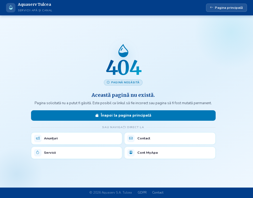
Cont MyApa (142, 152)
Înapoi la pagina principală (123, 115)
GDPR (142, 192)
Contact (138, 138)
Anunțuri (46, 138)
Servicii (45, 152)
